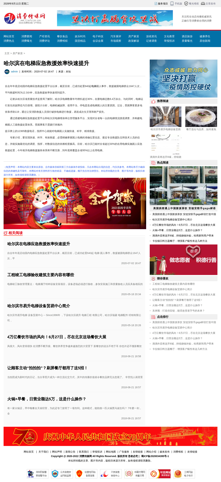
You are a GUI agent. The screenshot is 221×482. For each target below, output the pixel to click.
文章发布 (211, 3)
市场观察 (115, 40)
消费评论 (44, 40)
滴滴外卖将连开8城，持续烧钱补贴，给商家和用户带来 (183, 235)
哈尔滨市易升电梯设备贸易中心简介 (38, 306)
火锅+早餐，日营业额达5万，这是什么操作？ (46, 399)
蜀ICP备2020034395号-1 (155, 456)
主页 (6, 53)
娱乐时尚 (80, 36)
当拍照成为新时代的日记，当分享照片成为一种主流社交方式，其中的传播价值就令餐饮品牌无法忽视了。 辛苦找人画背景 (75, 377)
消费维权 (62, 40)
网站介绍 (151, 451)
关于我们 (43, 451)
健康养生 (205, 36)
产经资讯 (44, 36)
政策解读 (133, 40)
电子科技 (98, 36)
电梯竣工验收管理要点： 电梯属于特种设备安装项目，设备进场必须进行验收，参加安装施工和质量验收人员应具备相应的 (75, 284)
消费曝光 (26, 40)
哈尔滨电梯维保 (56, 118)
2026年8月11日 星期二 (16, 3)
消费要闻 (26, 36)
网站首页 (9, 36)
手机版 (178, 3)
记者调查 (151, 40)
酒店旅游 (187, 36)
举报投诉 (169, 40)
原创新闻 (205, 40)
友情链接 (138, 451)
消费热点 (9, 40)
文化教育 (169, 36)
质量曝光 (187, 40)
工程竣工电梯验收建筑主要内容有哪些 (40, 275)
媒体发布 (165, 451)
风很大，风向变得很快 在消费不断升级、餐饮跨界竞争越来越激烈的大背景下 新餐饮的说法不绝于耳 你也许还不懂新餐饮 (74, 346)
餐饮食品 (62, 36)
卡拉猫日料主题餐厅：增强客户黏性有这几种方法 (179, 240)
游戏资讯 (151, 36)
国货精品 (80, 40)
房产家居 (133, 36)
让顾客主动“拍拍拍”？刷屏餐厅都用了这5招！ (47, 368)
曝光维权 (194, 3)
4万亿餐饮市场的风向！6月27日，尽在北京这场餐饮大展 (56, 337)
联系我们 (84, 451)
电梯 (93, 86)
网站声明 (57, 451)
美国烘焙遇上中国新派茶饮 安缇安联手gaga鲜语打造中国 (184, 214)
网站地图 (111, 451)
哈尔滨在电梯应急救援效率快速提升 (38, 244)
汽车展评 (115, 36)
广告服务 (124, 451)
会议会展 (98, 40)
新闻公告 (70, 451)
